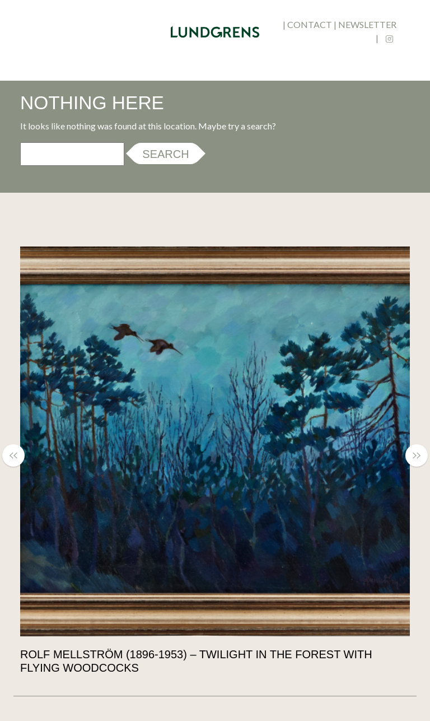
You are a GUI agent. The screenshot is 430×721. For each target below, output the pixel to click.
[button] (19, 455)
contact (309, 24)
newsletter (367, 24)
